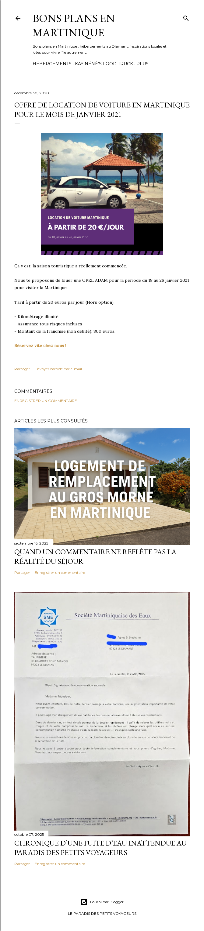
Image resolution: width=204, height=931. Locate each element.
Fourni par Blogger (102, 902)
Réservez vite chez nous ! (40, 345)
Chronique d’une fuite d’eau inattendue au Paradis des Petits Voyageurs (100, 847)
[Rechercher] (186, 17)
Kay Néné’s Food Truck (104, 64)
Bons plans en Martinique (74, 25)
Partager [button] (22, 369)
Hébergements (52, 64)
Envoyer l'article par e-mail (58, 369)
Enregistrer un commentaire (45, 400)
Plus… (143, 64)
